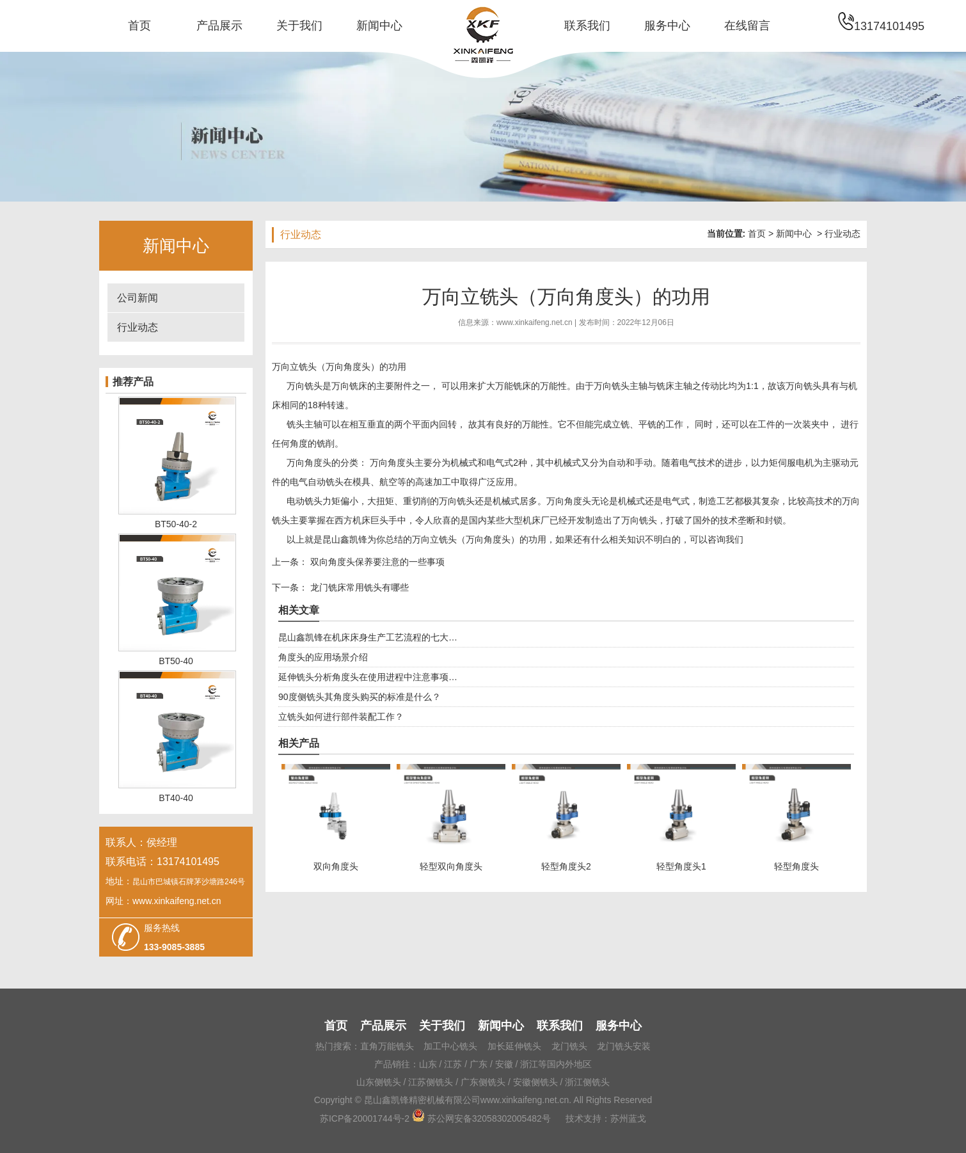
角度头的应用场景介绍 (323, 657)
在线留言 (747, 25)
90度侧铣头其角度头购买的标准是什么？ (359, 697)
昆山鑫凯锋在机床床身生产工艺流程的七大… (367, 637)
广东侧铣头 (483, 1082)
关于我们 (299, 25)
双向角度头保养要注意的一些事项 (376, 562)
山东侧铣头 (378, 1082)
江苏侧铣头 (430, 1082)
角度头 (318, 462)
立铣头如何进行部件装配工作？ (341, 717)
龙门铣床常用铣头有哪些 (358, 587)
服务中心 (667, 25)
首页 (139, 25)
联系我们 (587, 25)
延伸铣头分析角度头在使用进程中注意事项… (367, 677)
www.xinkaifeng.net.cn (534, 322)
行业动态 (137, 327)
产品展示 (219, 25)
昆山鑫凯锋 (344, 539)
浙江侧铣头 (587, 1082)
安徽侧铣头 (535, 1082)
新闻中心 (379, 25)
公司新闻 (137, 297)
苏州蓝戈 (628, 1118)
